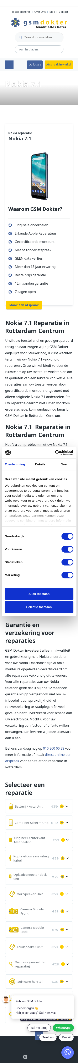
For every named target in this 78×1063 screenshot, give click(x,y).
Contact (63, 12)
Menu (9, 64)
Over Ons (40, 12)
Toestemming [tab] (15, 464)
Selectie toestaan (39, 607)
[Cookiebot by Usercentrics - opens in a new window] (55, 452)
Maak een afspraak (24, 305)
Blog (52, 12)
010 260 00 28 (53, 748)
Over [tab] (64, 464)
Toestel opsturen (20, 12)
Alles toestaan (39, 594)
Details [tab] (40, 464)
